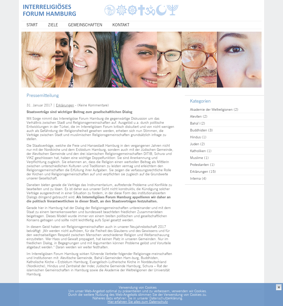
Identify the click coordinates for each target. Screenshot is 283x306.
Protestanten (199, 165)
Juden (194, 144)
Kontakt (120, 24)
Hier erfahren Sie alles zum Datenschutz (138, 302)
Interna (195, 178)
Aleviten (196, 116)
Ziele (53, 24)
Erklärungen (65, 105)
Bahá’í (194, 123)
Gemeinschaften (85, 24)
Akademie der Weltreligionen (211, 109)
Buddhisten (198, 130)
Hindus (195, 137)
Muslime (196, 158)
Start (32, 24)
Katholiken (198, 151)
